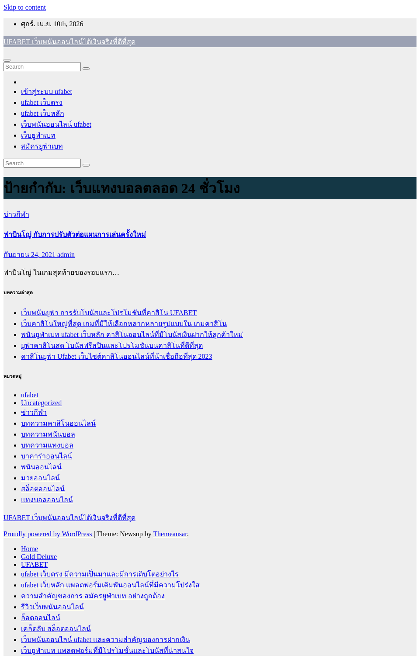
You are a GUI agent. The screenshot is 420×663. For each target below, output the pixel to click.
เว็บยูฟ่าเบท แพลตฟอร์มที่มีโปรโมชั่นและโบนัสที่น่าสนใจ (107, 650)
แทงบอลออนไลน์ (47, 499)
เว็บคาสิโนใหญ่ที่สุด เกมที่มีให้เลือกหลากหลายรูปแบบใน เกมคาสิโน (124, 323)
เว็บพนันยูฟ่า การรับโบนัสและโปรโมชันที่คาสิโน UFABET (109, 312)
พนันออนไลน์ (41, 467)
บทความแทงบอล (47, 445)
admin (66, 254)
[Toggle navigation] (6, 60)
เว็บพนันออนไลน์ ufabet (56, 124)
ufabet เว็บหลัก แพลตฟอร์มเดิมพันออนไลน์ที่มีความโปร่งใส (110, 585)
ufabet (29, 395)
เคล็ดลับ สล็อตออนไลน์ (56, 628)
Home (29, 548)
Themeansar (170, 534)
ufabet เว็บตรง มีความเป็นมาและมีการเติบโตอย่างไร (100, 574)
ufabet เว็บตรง (41, 102)
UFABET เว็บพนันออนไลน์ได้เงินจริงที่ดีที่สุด (69, 41)
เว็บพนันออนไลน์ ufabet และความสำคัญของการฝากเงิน (105, 639)
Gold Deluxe (39, 556)
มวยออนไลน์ (40, 478)
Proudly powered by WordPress (48, 534)
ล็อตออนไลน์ (40, 617)
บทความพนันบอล (48, 434)
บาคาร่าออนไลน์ (46, 456)
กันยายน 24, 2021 (30, 254)
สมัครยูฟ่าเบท (42, 146)
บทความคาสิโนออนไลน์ (58, 423)
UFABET (34, 564)
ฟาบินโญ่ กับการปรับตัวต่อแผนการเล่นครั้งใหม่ (74, 234)
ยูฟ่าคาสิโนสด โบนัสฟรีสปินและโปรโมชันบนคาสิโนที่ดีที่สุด (112, 345)
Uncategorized (41, 402)
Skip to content (24, 7)
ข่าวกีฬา (16, 214)
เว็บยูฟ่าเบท (38, 135)
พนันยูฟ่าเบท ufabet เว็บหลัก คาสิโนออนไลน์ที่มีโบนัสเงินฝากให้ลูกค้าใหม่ (132, 334)
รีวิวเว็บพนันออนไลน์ (52, 607)
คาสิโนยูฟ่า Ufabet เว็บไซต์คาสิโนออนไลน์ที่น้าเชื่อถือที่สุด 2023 (116, 356)
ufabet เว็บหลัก (42, 113)
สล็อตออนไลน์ (43, 489)
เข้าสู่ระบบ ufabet (46, 91)
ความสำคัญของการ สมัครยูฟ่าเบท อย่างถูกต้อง (93, 596)
